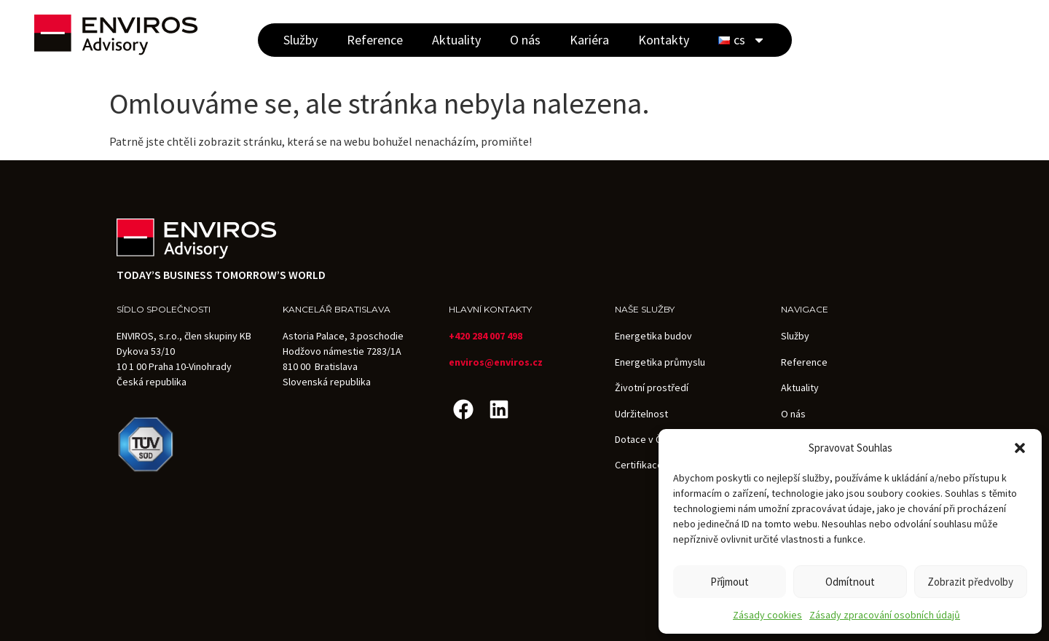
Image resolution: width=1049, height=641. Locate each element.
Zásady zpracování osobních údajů (884, 614)
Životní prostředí (651, 387)
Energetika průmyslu (660, 362)
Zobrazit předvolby (970, 582)
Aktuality (456, 39)
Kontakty (663, 39)
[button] (1020, 448)
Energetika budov (653, 335)
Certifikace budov (654, 464)
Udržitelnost (641, 413)
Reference (375, 39)
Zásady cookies (767, 614)
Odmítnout (850, 582)
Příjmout (729, 582)
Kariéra (589, 39)
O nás (525, 39)
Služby (300, 39)
